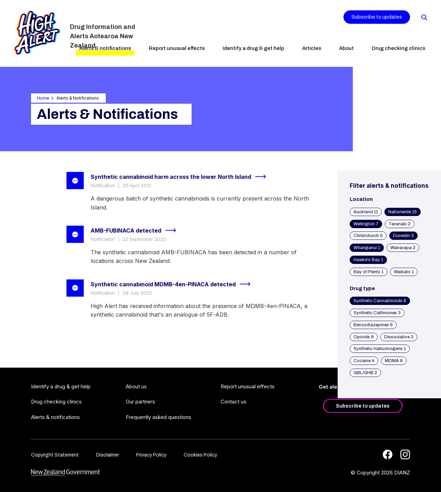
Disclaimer (107, 455)
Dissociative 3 (398, 337)
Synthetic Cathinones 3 (377, 312)
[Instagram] (405, 454)
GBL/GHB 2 (365, 372)
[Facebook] (387, 454)
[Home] (37, 32)
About (346, 48)
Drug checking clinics (398, 48)
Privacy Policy (151, 455)
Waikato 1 (404, 271)
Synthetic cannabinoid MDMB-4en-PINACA (173, 284)
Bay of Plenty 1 (368, 271)
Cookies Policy (200, 455)
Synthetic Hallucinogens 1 (379, 348)
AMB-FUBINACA (136, 230)
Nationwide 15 (402, 211)
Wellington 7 (365, 224)
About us (136, 386)
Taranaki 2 (400, 224)
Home (43, 98)
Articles (311, 48)
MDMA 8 (394, 360)
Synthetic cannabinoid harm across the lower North (181, 177)
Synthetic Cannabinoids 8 (379, 300)
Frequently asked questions (158, 417)
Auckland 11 (365, 211)
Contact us (233, 401)
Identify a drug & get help (253, 48)
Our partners (140, 401)
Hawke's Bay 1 (368, 259)
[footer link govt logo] (65, 472)
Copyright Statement (55, 455)
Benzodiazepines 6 (373, 324)
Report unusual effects (177, 48)
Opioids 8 (363, 337)
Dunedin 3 (403, 235)
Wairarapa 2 (403, 247)
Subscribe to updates (376, 17)
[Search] (423, 16)
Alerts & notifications (105, 48)
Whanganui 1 (366, 247)
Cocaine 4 (364, 360)
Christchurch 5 (368, 235)
